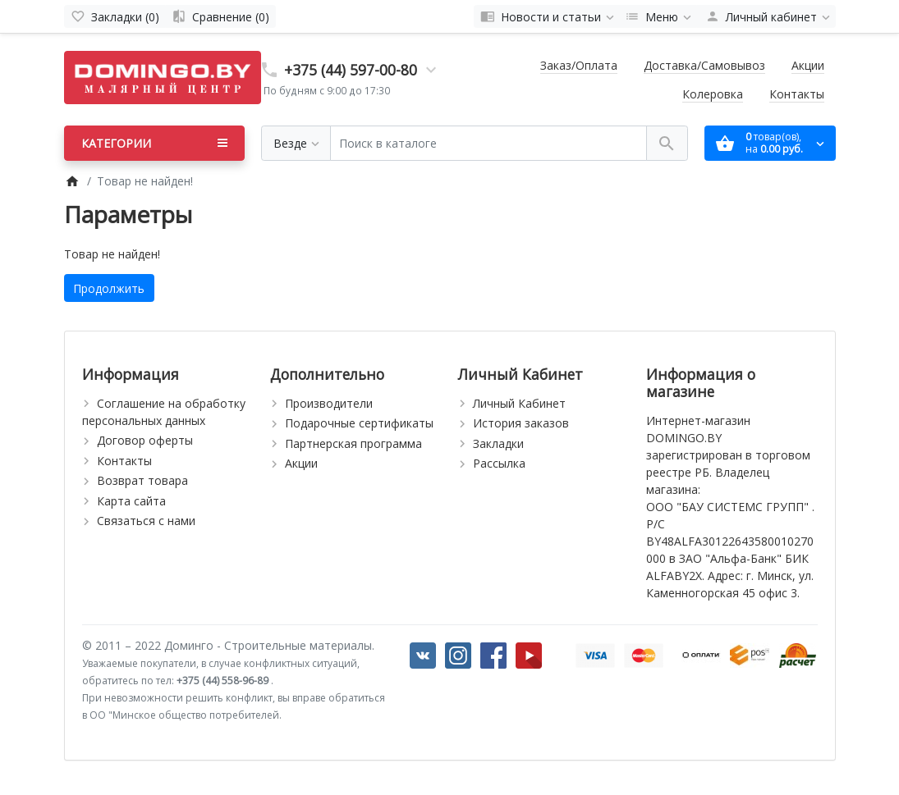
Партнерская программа (353, 443)
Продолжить (108, 288)
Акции (807, 65)
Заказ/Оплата (578, 65)
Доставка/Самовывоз (704, 65)
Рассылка (499, 463)
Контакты (796, 94)
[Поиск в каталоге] (488, 143)
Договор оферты (145, 440)
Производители (329, 403)
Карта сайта (131, 501)
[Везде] (296, 143)
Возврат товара (142, 480)
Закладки (498, 443)
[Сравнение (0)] (220, 16)
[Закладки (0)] (115, 16)
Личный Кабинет (519, 403)
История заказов (521, 423)
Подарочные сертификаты (359, 423)
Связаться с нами (146, 520)
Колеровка (712, 94)
